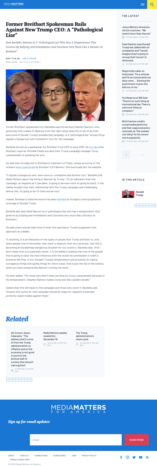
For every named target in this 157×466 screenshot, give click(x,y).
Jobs (73, 455)
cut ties (93, 147)
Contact (24, 455)
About (11, 455)
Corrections (41, 455)
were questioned (25, 167)
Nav (140, 4)
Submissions (59, 455)
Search (152, 4)
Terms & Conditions (19, 459)
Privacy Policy (89, 455)
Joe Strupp (29, 58)
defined (61, 199)
